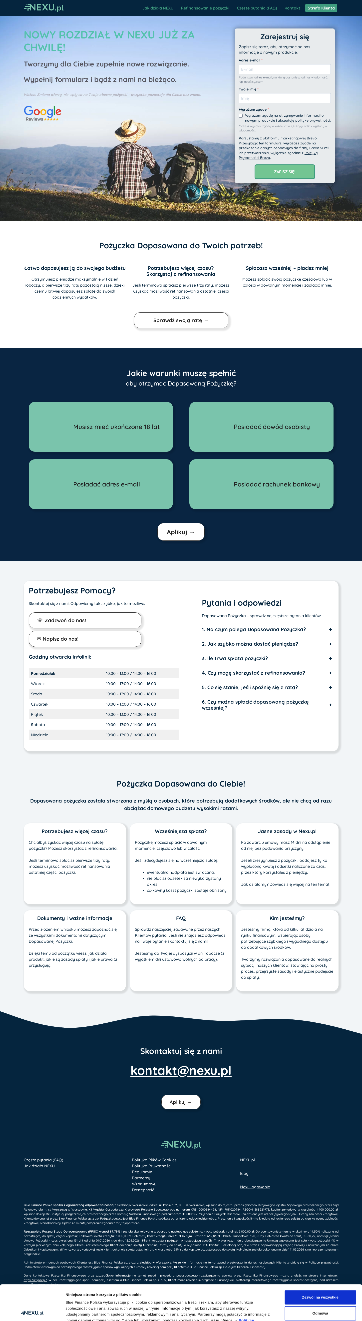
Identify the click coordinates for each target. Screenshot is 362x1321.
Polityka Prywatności (151, 1165)
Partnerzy (141, 1177)
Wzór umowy (144, 1183)
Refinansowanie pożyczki (205, 7)
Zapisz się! (284, 171)
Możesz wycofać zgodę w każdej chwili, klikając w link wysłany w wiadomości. (283, 128)
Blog (244, 1173)
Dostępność (143, 1189)
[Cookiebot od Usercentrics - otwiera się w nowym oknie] (32, 1311)
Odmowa (320, 1278)
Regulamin (142, 1171)
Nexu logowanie (255, 1186)
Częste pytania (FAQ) (257, 7)
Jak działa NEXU (157, 7)
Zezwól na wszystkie (320, 1262)
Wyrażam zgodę (253, 109)
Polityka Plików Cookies (154, 1159)
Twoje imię (248, 89)
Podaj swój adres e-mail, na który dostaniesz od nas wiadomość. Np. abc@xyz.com (283, 79)
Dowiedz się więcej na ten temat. (300, 884)
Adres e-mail (250, 60)
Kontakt (292, 7)
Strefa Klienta (321, 7)
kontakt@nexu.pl (181, 1070)
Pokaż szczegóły (288, 1311)
